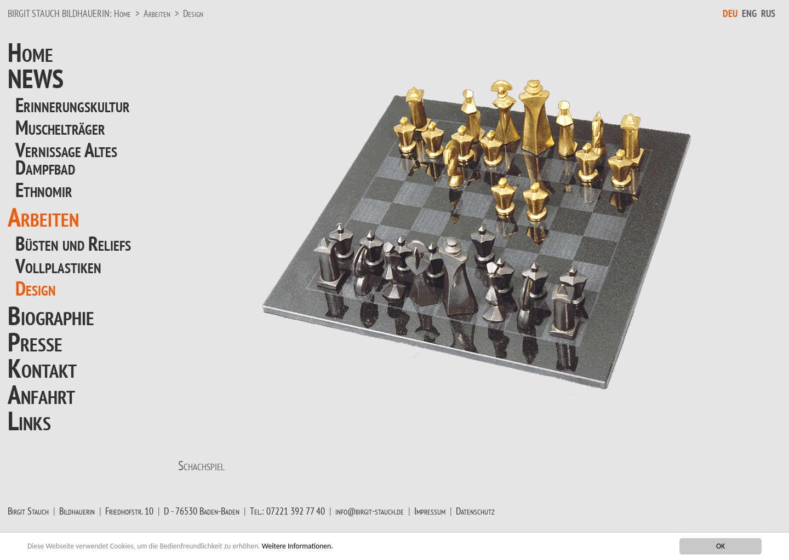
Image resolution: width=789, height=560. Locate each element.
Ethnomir (43, 190)
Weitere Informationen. (297, 546)
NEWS (36, 78)
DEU (730, 13)
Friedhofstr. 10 (129, 511)
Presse (35, 342)
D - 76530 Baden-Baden (201, 511)
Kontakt (42, 368)
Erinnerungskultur (72, 105)
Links (29, 420)
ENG (749, 13)
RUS (768, 13)
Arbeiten (157, 13)
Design (193, 13)
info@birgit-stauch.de (369, 511)
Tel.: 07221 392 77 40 (287, 511)
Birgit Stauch (28, 511)
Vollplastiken (58, 266)
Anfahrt (41, 394)
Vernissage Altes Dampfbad (66, 158)
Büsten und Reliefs (73, 243)
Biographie (51, 315)
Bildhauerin (77, 511)
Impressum (429, 511)
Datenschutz (475, 511)
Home (122, 13)
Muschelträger (60, 127)
